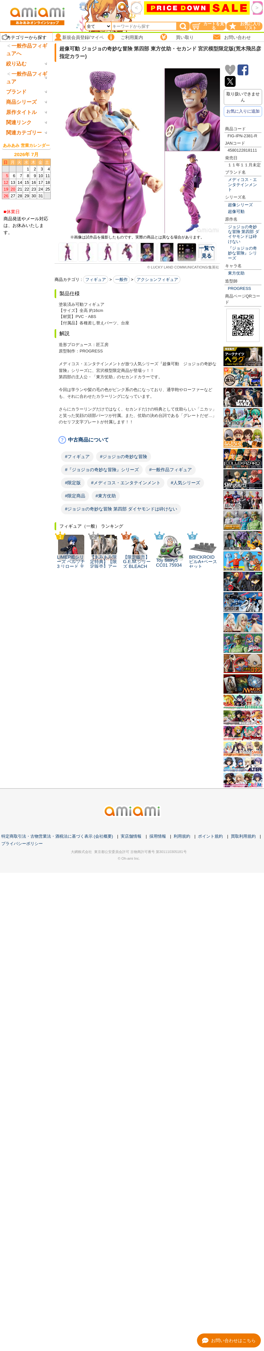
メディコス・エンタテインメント (242, 184)
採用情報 (157, 875)
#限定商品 (75, 495)
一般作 (121, 279)
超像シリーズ (240, 204)
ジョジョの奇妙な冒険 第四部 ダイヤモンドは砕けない (243, 234)
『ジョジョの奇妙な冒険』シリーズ (242, 253)
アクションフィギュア (157, 279)
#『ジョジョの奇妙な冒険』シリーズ (102, 469)
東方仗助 (236, 273)
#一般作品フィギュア (170, 469)
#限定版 (73, 482)
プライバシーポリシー (22, 883)
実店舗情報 (131, 875)
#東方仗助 (105, 495)
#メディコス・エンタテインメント (126, 482)
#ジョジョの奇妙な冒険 (123, 456)
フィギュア (95, 279)
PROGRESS (239, 288)
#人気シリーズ (185, 482)
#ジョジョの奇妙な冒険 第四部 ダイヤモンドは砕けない (121, 508)
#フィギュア (77, 456)
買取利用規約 (243, 875)
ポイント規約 (210, 875)
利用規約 (182, 875)
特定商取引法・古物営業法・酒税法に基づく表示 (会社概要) (57, 875)
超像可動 (236, 211)
